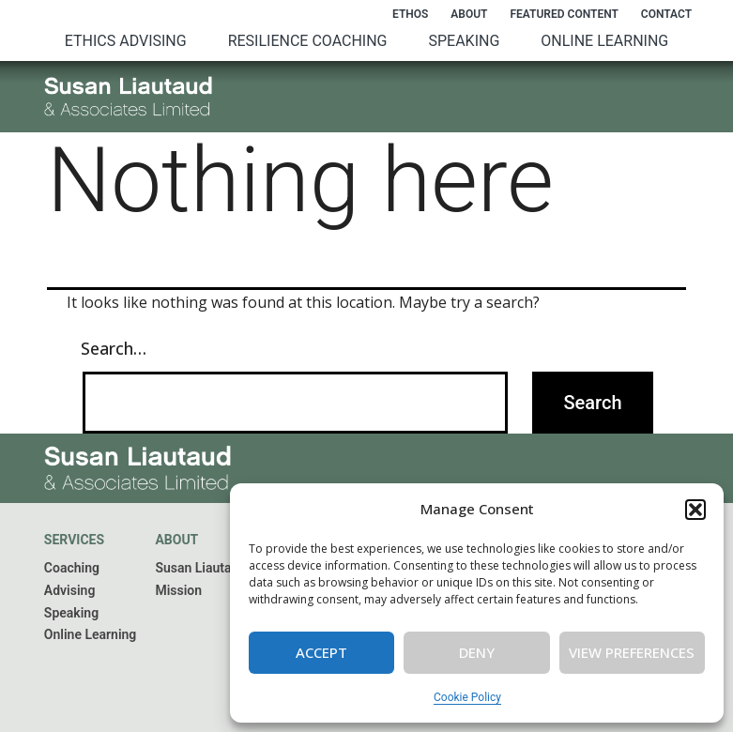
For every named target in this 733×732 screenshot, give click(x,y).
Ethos (410, 14)
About (468, 14)
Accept (321, 652)
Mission (178, 590)
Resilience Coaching (308, 41)
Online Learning (604, 41)
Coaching (71, 567)
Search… (113, 348)
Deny (477, 652)
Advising (70, 590)
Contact (666, 14)
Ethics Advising (126, 41)
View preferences (632, 652)
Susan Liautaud (200, 567)
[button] (695, 509)
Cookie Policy (467, 697)
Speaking (463, 41)
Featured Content (564, 14)
